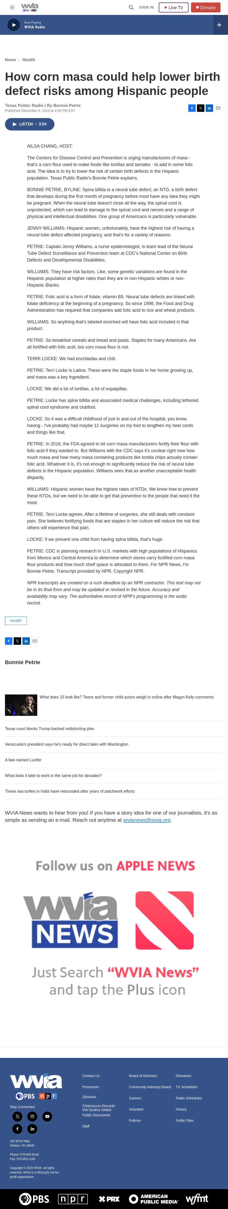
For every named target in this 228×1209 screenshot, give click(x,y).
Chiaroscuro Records (98, 1106)
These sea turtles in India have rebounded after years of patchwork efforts (70, 791)
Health (28, 59)
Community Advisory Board (150, 1087)
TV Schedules (186, 1087)
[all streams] (220, 25)
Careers (135, 1098)
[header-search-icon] (131, 7)
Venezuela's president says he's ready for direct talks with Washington (66, 744)
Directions (183, 1076)
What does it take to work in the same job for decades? (53, 776)
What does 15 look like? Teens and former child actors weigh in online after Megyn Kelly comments (127, 697)
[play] (14, 25)
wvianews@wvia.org (147, 820)
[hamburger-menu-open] (12, 7)
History (181, 1109)
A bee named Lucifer (23, 760)
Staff (85, 1126)
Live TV (173, 7)
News (10, 59)
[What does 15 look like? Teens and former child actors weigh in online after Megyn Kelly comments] (21, 705)
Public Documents (96, 1115)
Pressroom (90, 1087)
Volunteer (136, 1109)
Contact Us (90, 1076)
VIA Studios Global (96, 1110)
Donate (208, 7)
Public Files (185, 1121)
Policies (135, 1121)
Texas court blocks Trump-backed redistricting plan (49, 729)
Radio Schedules (189, 1098)
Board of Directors (143, 1076)
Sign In (146, 7)
